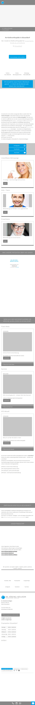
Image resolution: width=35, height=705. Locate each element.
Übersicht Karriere (8, 406)
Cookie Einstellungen (7, 670)
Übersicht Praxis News (9, 364)
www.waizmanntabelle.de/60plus (9, 554)
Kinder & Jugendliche (17, 43)
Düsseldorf (18, 46)
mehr (5, 183)
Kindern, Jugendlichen (17, 120)
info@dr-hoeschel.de (6, 618)
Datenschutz (24, 669)
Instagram (20, 146)
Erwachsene (29, 41)
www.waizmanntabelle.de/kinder (9, 551)
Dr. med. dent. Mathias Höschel (14, 260)
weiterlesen (7, 358)
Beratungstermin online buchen (11, 615)
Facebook (20, 149)
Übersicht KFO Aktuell (9, 449)
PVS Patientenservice (7, 669)
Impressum (16, 669)
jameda (17, 267)
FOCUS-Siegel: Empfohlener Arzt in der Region (14, 517)
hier (6, 135)
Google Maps (9, 619)
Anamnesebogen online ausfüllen (17, 57)
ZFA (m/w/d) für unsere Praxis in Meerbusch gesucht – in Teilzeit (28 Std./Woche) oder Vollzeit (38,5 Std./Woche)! (18, 84)
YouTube (20, 153)
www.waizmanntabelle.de (7, 553)
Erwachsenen (28, 120)
